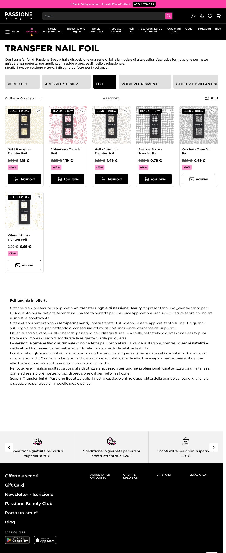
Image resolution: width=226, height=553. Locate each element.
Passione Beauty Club (29, 503)
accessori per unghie (120, 368)
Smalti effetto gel (96, 30)
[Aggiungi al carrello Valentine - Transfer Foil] (67, 179)
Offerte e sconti (22, 475)
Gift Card (14, 485)
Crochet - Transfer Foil (196, 151)
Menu (12, 31)
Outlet (189, 28)
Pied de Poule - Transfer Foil (150, 151)
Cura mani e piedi (174, 30)
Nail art (131, 30)
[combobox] (107, 16)
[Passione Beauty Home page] (18, 16)
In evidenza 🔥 (31, 31)
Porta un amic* (21, 512)
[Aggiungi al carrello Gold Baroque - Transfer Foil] (24, 179)
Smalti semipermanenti (52, 30)
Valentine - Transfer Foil (66, 151)
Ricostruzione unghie (76, 30)
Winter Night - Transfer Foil (19, 238)
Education (204, 28)
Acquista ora (144, 4)
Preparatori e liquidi (116, 30)
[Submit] (168, 16)
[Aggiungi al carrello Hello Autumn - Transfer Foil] (111, 179)
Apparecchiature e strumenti (150, 30)
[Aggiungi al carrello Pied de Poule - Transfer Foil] (155, 179)
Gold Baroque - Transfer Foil (19, 151)
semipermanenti (73, 323)
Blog (218, 28)
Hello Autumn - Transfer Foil (106, 151)
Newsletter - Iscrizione (29, 494)
